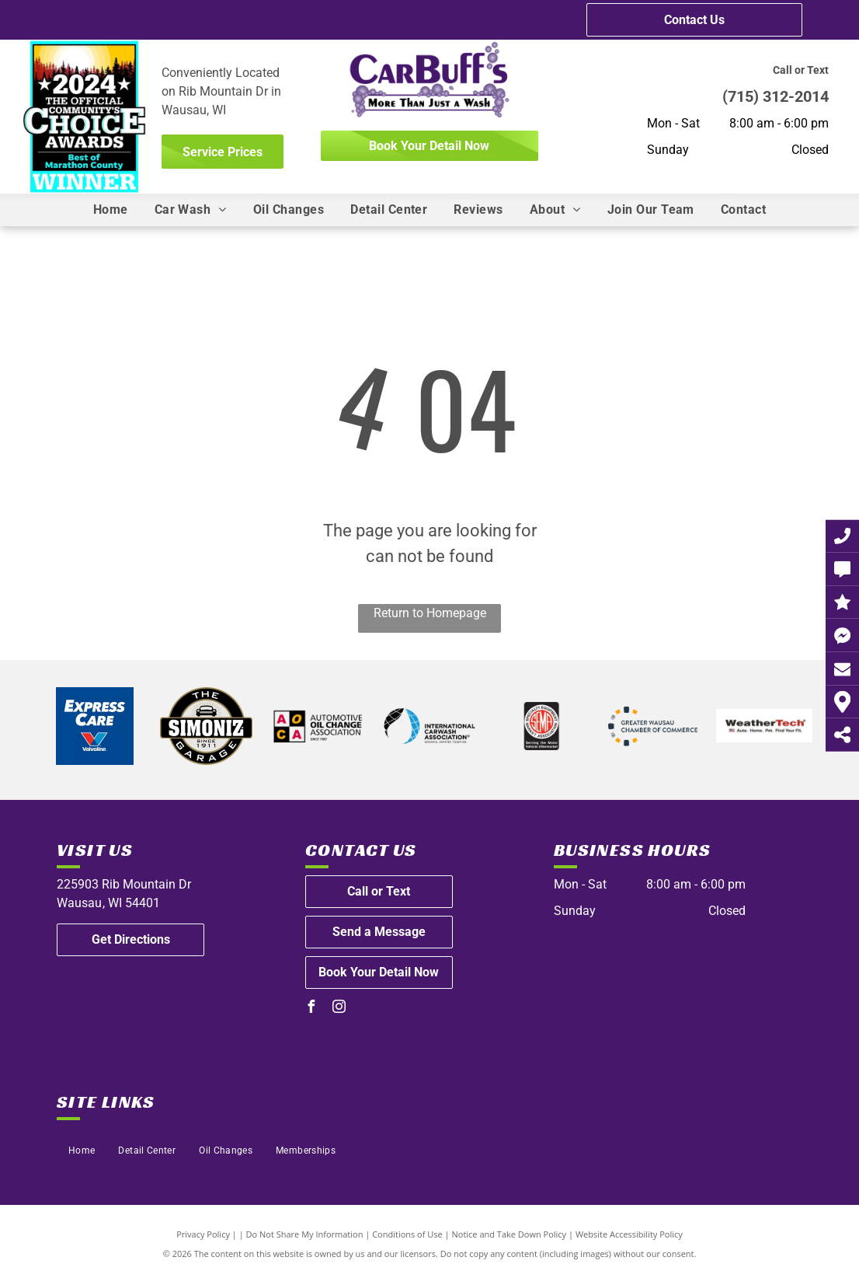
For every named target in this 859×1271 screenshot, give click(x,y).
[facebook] (311, 1009)
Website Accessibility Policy (629, 1234)
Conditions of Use (407, 1234)
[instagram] (339, 1009)
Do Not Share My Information (304, 1234)
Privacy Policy (203, 1234)
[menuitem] (110, 210)
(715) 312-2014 (775, 96)
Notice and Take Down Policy (509, 1234)
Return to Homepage (430, 613)
